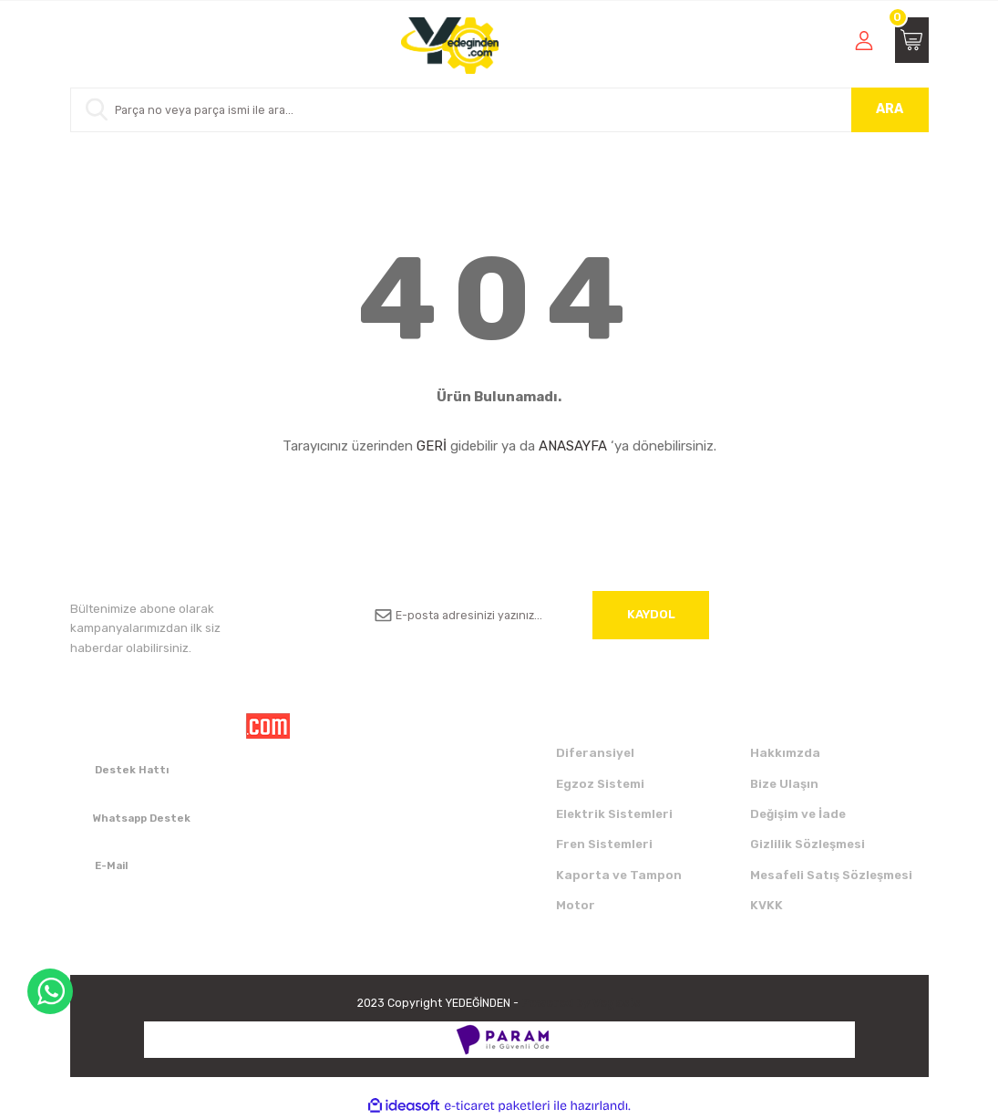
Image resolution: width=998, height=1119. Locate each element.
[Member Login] (864, 40)
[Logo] (450, 45)
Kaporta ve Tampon (619, 875)
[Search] (499, 110)
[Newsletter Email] (535, 615)
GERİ (432, 446)
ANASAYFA (573, 446)
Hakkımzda (785, 753)
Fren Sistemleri (604, 844)
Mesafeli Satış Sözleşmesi (831, 875)
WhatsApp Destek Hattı (50, 991)
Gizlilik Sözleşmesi (807, 844)
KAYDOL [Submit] (651, 614)
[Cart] (912, 40)
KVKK (766, 905)
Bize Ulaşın (784, 784)
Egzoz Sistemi (600, 784)
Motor (575, 905)
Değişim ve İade (798, 814)
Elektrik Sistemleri (614, 814)
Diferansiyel (595, 753)
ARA (889, 109)
